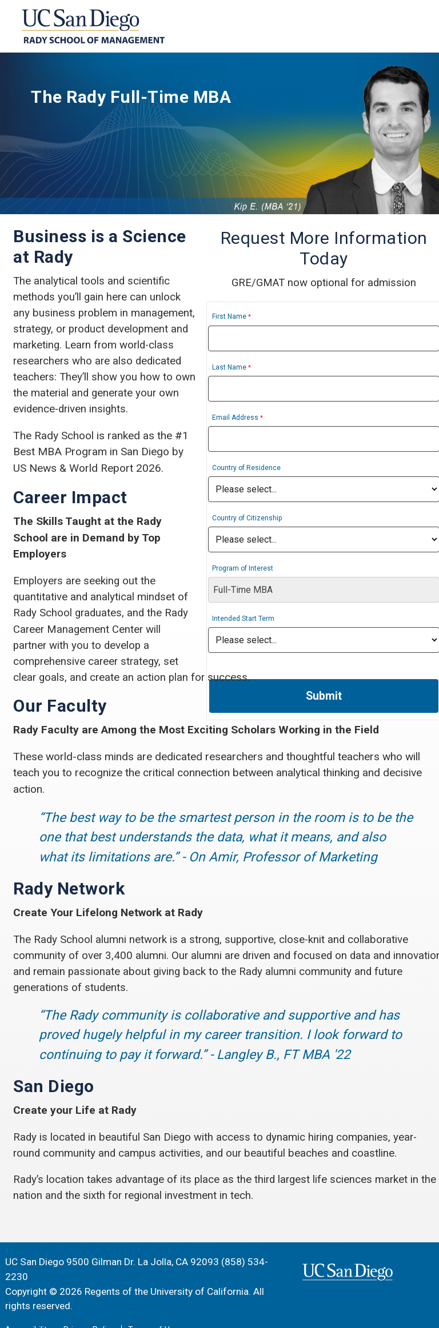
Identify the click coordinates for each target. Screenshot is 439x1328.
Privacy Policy (89, 1309)
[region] (219, 133)
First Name (264, 318)
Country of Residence (281, 468)
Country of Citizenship (282, 519)
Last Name (264, 368)
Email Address (270, 418)
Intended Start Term (278, 619)
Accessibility (28, 1309)
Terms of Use (153, 1309)
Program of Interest (277, 569)
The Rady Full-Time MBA (147, 98)
